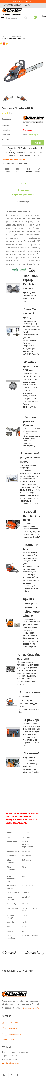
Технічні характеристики (23, 192)
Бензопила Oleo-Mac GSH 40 (12, 953)
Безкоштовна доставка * (23, 1)
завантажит (23, 817)
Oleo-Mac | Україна (31, 1008)
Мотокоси (9, 1028)
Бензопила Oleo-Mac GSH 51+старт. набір (33, 953)
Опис (22, 183)
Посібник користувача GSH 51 (15, 159)
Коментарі (23, 201)
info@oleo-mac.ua (10, 1063)
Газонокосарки (11, 1034)
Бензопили (10, 1022)
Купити (37, 142)
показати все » (8, 1039)
